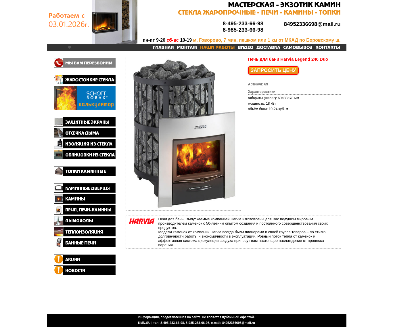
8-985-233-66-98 (243, 30)
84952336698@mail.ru (312, 24)
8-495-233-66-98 (243, 23)
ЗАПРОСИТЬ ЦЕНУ (273, 70)
